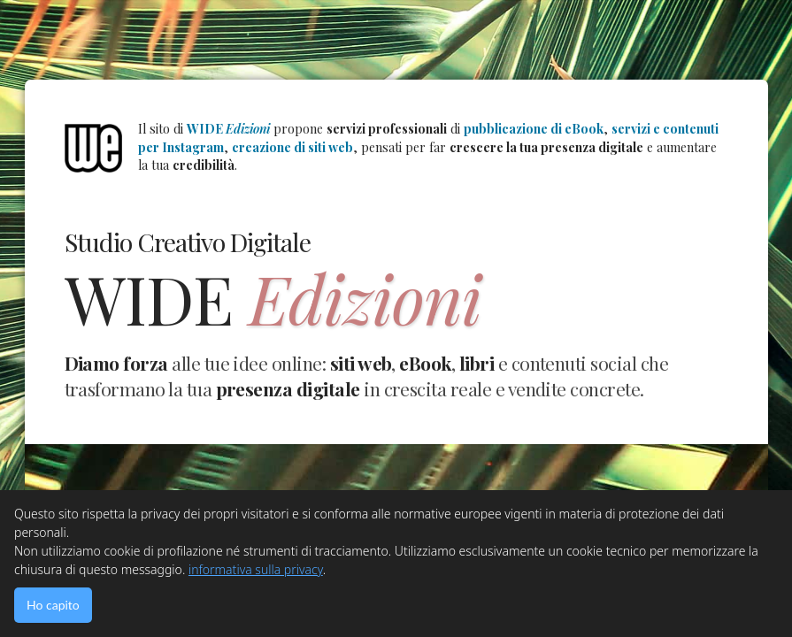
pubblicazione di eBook (534, 128)
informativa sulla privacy (255, 569)
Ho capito (53, 604)
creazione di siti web (292, 147)
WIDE (228, 128)
